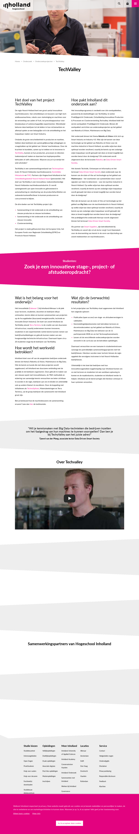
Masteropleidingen (49, 776)
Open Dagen (28, 761)
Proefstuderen (29, 766)
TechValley (19, 153)
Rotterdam (84, 781)
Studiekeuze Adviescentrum (29, 791)
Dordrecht (84, 771)
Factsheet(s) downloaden (28, 783)
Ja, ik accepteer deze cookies (69, 823)
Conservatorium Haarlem (67, 766)
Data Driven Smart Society (90, 172)
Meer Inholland (69, 745)
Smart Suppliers (90, 226)
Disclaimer (103, 766)
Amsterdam (84, 756)
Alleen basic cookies (21, 813)
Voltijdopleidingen (49, 751)
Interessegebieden (30, 756)
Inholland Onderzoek (68, 773)
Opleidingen (49, 745)
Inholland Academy (68, 759)
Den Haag (84, 766)
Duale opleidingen (49, 761)
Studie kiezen (31, 745)
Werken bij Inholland (68, 786)
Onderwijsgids (104, 761)
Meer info (36, 813)
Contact (102, 751)
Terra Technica (35, 325)
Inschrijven (46, 781)
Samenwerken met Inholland (68, 779)
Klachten (102, 786)
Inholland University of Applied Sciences (68, 752)
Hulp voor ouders (30, 771)
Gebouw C (33, 308)
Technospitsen (58, 168)
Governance (65, 791)
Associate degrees (49, 766)
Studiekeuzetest (29, 751)
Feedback (102, 781)
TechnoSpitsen (33, 388)
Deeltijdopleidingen (49, 756)
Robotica (99, 159)
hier (31, 404)
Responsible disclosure (107, 776)
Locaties (84, 745)
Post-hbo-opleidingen (50, 771)
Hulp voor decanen (30, 776)
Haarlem (83, 776)
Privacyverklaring (105, 771)
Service (103, 745)
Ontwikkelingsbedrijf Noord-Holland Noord (33, 178)
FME (29, 175)
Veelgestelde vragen (106, 756)
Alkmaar (83, 751)
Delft (82, 761)
